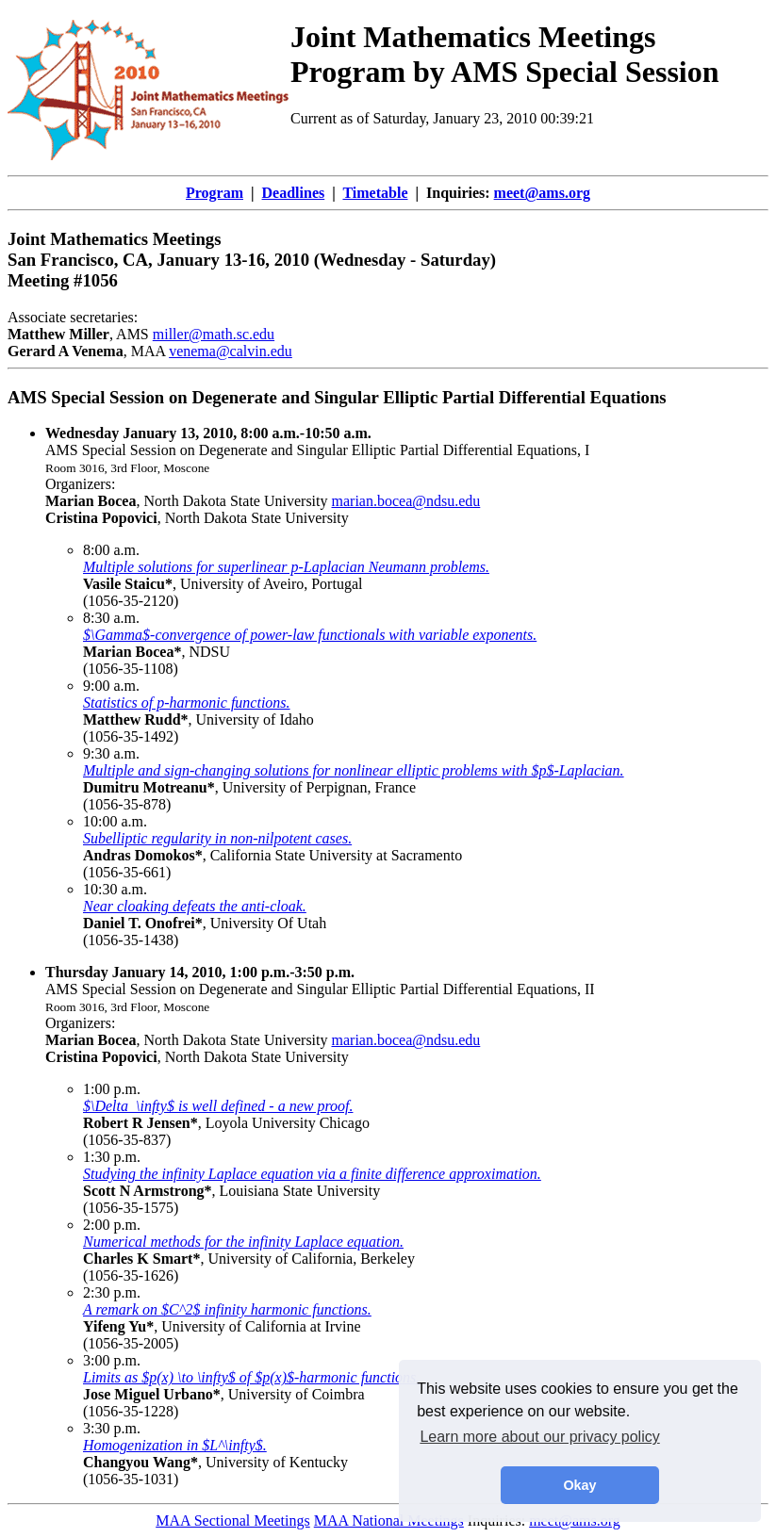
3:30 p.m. (111, 1428)
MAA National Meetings (389, 1520)
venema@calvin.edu (230, 351)
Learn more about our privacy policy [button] (539, 1437)
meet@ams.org (542, 193)
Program (214, 193)
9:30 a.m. (111, 753)
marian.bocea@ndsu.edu (406, 501)
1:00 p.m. (111, 1089)
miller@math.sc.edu (213, 334)
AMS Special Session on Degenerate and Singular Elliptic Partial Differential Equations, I (317, 441)
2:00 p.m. (111, 1225)
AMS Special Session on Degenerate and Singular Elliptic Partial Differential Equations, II (320, 980)
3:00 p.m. (111, 1360)
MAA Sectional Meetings (233, 1520)
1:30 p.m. (111, 1157)
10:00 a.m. (115, 821)
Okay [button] (579, 1485)
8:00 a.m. (111, 550)
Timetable (374, 193)
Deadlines (293, 193)
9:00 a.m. (111, 686)
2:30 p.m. (111, 1292)
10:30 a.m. (115, 889)
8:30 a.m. (111, 618)
